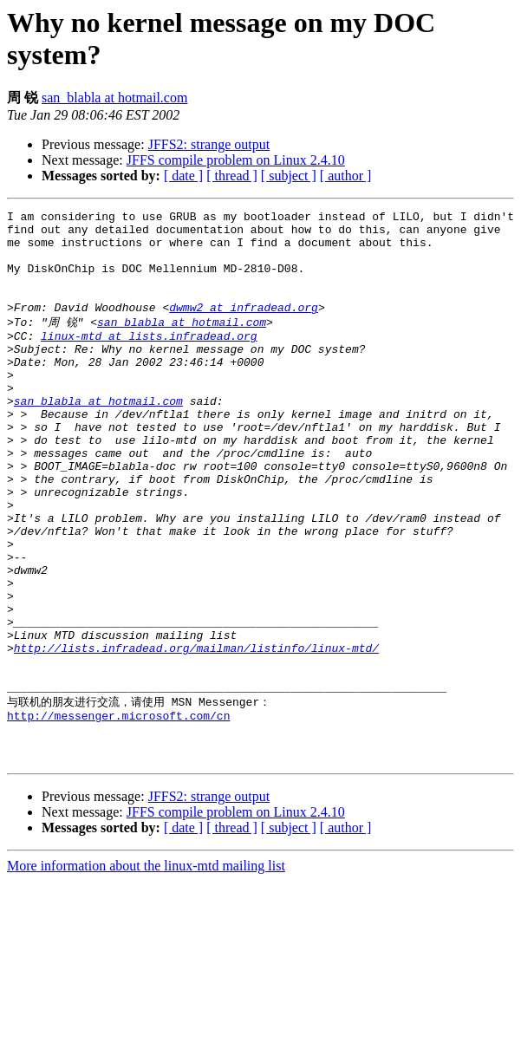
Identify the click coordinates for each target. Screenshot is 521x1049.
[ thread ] (231, 175)
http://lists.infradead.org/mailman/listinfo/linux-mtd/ (196, 734)
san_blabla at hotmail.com (114, 97)
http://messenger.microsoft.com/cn (118, 813)
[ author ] (346, 175)
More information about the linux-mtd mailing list (146, 971)
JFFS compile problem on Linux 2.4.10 (236, 160)
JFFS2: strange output (209, 144)
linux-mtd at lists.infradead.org (149, 360)
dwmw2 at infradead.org (243, 328)
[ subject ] (288, 175)
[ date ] (183, 175)
